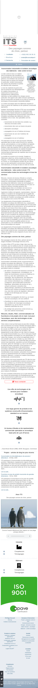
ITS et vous (28, 656)
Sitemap (10, 620)
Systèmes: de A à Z (10, 638)
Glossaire (9, 666)
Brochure (9, 57)
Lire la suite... (5, 471)
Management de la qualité (28, 639)
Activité (28, 650)
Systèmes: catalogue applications (10, 636)
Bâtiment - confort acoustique (28, 628)
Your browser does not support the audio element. (19, 536)
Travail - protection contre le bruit (28, 620)
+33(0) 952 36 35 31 (28, 54)
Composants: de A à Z (9, 643)
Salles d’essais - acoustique (28, 626)
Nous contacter (19, 382)
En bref (28, 658)
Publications (28, 652)
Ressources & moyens (28, 637)
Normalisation (9, 670)
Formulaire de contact (28, 60)
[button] (19, 551)
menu (19, 64)
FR (25, 42)
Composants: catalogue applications (10, 641)
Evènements (28, 654)
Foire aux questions (10, 671)
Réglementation (10, 668)
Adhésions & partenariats (28, 641)
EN (25, 43)
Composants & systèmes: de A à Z (10, 646)
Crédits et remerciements (10, 621)
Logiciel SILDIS (10, 648)
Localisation (9, 54)
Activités (28, 635)
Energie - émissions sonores (28, 625)
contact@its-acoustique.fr (28, 57)
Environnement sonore (28, 623)
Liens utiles (10, 673)
